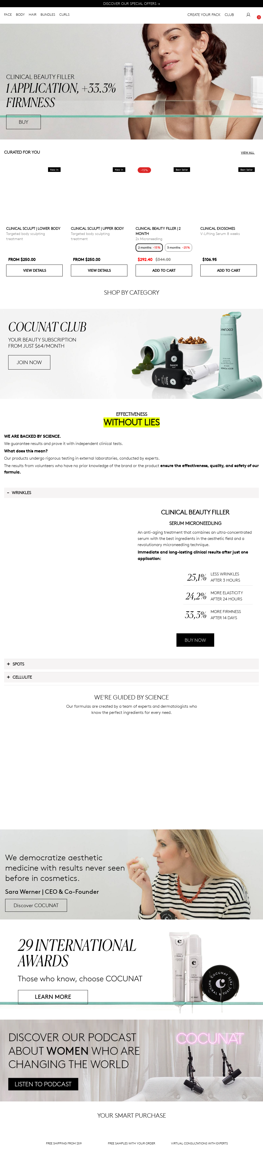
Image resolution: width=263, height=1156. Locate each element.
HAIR (32, 15)
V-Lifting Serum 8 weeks (220, 233)
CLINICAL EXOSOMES (217, 228)
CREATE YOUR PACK (204, 15)
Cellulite (19, 746)
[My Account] (248, 15)
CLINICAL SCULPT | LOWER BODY (33, 228)
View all (250, 152)
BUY (23, 122)
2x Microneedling (149, 239)
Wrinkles (19, 562)
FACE (8, 15)
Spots (15, 733)
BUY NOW (195, 710)
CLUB (229, 15)
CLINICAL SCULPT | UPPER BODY (97, 228)
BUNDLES (48, 15)
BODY (20, 15)
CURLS (64, 15)
